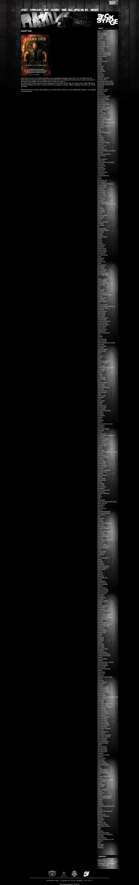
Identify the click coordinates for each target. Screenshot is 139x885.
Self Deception (102, 619)
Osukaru (100, 520)
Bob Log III (101, 114)
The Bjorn (101, 702)
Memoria (100, 468)
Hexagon (101, 356)
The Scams (101, 733)
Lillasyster (101, 430)
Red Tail (100, 573)
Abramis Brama (103, 35)
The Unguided (102, 740)
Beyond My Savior (104, 99)
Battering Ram (102, 91)
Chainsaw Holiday (103, 142)
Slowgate (101, 650)
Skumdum (101, 645)
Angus (100, 58)
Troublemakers (102, 769)
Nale (99, 498)
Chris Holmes (102, 149)
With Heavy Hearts (104, 826)
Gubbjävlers (101, 331)
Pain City (101, 525)
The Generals (102, 710)
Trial (99, 766)
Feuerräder (101, 289)
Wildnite (100, 821)
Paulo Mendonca (103, 536)
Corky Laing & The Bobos (106, 162)
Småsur (100, 657)
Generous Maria (103, 308)
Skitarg (100, 642)
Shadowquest (102, 622)
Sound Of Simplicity (104, 669)
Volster (100, 801)
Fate (99, 286)
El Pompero (101, 245)
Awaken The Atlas (103, 78)
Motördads (101, 488)
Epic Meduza (102, 265)
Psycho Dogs (102, 551)
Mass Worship (102, 465)
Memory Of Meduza (104, 470)
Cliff (99, 157)
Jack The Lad (102, 382)
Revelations (101, 581)
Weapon (100, 817)
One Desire (101, 515)
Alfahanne (101, 48)
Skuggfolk (101, 644)
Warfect (100, 813)
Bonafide (100, 116)
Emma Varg (101, 253)
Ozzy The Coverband (105, 523)
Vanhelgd (101, 793)
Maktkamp (101, 450)
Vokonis (100, 799)
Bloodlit (100, 111)
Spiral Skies (101, 672)
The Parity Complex (104, 728)
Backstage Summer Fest (106, 84)
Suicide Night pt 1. (104, 692)
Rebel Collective (103, 568)
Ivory (99, 381)
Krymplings (101, 415)
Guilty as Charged (103, 333)
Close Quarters (103, 159)
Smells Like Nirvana (104, 655)
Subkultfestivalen (103, 688)
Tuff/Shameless (103, 771)
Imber (99, 372)
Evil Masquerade (103, 273)
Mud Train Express (104, 490)
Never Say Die (102, 503)
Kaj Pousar (101, 400)
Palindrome (101, 526)
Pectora (100, 538)
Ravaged (101, 563)
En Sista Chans (103, 255)
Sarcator (100, 612)
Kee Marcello (102, 405)
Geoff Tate (101, 309)
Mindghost (101, 483)
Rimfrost (100, 586)
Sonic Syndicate (103, 665)
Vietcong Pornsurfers (104, 798)
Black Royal (101, 106)
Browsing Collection (104, 126)
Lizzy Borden (102, 433)
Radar (100, 559)
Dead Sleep (101, 190)
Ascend (100, 73)
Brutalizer (101, 127)
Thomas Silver (102, 748)
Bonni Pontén (102, 117)
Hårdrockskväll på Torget (106, 367)
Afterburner (101, 41)
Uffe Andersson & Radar (106, 779)
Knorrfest (101, 414)
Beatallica (101, 93)
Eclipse (100, 241)
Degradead (101, 198)
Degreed (100, 200)
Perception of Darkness (105, 539)
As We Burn (101, 71)
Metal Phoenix (102, 475)
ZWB (99, 842)
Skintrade (101, 640)
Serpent (100, 621)
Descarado (101, 210)
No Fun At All (102, 508)
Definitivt (100, 197)
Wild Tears (101, 819)
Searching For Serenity (105, 617)
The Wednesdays (103, 741)
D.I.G (99, 177)
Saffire (100, 604)
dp (98, 227)
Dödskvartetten (103, 237)
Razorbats (101, 564)
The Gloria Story (103, 712)
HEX (99, 354)
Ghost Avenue (102, 311)
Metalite (100, 477)
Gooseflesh (101, 316)
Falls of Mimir (102, 281)
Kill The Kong (102, 407)
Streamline (101, 683)
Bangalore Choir (103, 89)
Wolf (99, 829)
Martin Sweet (102, 462)
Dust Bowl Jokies (103, 230)
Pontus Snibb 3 (103, 544)
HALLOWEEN (102, 339)
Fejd (99, 288)
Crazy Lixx (101, 170)
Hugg (99, 364)
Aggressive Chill (103, 46)
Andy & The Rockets (104, 54)
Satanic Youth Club (104, 616)
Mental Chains (102, 472)
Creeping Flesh (103, 172)
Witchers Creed (103, 824)
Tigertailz (101, 753)
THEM (100, 745)
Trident (100, 768)
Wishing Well (102, 822)
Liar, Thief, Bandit (103, 429)
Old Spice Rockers (104, 513)
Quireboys (101, 554)
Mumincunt (101, 491)
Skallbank (101, 639)
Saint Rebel (101, 607)
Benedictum (101, 94)
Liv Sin (100, 432)
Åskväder (101, 846)
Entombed (101, 258)
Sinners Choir (102, 630)
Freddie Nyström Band (105, 294)
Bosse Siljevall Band (104, 119)
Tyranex (100, 778)
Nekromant (101, 500)
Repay (100, 579)
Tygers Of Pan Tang (104, 776)
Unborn (100, 783)
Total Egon (101, 760)
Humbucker (101, 366)
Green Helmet (102, 326)
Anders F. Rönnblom (104, 53)
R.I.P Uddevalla (103, 558)
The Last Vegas (103, 721)
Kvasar (100, 419)
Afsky (99, 40)
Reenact (100, 574)
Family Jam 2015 (103, 283)
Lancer (100, 422)
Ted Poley (101, 700)
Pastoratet (101, 533)
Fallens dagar (102, 280)
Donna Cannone (103, 222)
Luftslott (100, 447)
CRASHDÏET (102, 169)
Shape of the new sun (105, 624)
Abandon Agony (103, 33)
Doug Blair (101, 225)
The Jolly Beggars (103, 717)
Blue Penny (101, 112)
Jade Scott (101, 384)
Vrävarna (101, 804)
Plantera (100, 543)
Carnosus (101, 139)
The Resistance (103, 731)
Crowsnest (101, 174)
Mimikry (100, 481)
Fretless (100, 296)
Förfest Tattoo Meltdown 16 (106, 306)
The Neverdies (102, 726)
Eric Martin (101, 268)
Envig (99, 263)
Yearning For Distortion (105, 834)
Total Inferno (102, 761)
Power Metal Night (104, 546)
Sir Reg (100, 634)
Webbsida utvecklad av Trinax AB (69, 884)
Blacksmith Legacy (104, 107)
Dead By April (102, 187)
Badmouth (101, 86)
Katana (100, 404)
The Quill (101, 730)
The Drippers (102, 708)
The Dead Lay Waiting (105, 707)
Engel (99, 256)
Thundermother (103, 750)
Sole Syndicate (102, 659)
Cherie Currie (102, 145)
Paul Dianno (102, 534)
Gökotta (100, 336)
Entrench (101, 260)
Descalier (101, 208)
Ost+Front (101, 518)
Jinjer (99, 394)
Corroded (101, 164)
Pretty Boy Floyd (103, 548)
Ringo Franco (102, 587)
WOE (99, 827)
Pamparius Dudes (103, 528)
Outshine (101, 521)
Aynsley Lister (102, 79)
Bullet (99, 129)
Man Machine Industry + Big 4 (107, 452)
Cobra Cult (101, 160)
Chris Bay (101, 147)
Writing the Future (103, 832)
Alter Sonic (101, 51)
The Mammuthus (103, 723)
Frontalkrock (102, 298)
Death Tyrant (102, 195)
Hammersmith (102, 341)
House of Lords (103, 362)
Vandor (100, 791)
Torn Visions (102, 758)
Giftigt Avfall (101, 313)
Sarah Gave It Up (103, 611)
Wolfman (100, 831)
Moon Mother (102, 486)
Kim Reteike (102, 409)
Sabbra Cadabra (103, 601)
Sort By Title (102, 667)
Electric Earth (102, 250)
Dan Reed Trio (102, 180)
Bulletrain (101, 131)
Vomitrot (100, 803)
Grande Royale (103, 323)
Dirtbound (101, 217)
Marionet (100, 458)
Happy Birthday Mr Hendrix (106, 342)
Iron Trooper (102, 377)
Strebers (100, 685)
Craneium (101, 167)
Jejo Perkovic (102, 392)
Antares (100, 59)
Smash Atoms (102, 652)
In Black (100, 374)
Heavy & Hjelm (102, 349)
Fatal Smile (101, 285)
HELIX (100, 352)
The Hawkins (102, 715)
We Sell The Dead (103, 816)
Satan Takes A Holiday (105, 614)
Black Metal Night (103, 104)
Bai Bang (101, 88)
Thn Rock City (102, 746)
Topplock (100, 756)
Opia (99, 516)
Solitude (100, 660)
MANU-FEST (102, 455)
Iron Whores (102, 379)
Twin (99, 774)
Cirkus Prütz (102, 155)
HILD (99, 359)
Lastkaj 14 (101, 427)
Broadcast (101, 124)
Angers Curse (102, 56)
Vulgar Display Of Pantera (106, 806)
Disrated (100, 218)
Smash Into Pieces (104, 654)
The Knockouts (102, 718)
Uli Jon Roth (102, 781)
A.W (99, 31)
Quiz (99, 556)
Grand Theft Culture (104, 321)
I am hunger (101, 369)
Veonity (100, 794)
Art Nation (101, 69)
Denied (100, 207)
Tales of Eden (102, 698)
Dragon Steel (102, 228)
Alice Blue (101, 49)
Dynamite (101, 232)
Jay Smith (101, 389)
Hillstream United (103, 361)
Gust (99, 334)
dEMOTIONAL (102, 202)
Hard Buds (101, 344)
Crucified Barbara (103, 175)
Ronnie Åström (102, 592)
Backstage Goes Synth (105, 81)
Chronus (100, 152)
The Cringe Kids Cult (104, 703)
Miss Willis (101, 485)
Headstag (101, 347)
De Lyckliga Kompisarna (106, 184)
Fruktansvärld (102, 301)
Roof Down (101, 594)
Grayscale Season (104, 324)
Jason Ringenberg (104, 387)
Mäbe (99, 495)
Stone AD (101, 680)
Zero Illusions (102, 837)
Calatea (100, 136)
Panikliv (100, 529)
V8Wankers (101, 784)
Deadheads (101, 192)
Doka (99, 220)
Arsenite (100, 68)
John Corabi (102, 395)
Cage (99, 134)
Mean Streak (102, 467)
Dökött (100, 238)
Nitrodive (100, 506)
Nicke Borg (101, 505)
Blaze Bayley (102, 109)
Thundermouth (102, 751)
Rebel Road (101, 569)
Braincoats (101, 121)
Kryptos (100, 417)
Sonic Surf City (102, 664)
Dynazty (100, 233)
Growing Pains (102, 329)
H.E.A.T (100, 337)
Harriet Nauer (102, 346)
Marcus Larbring (103, 457)
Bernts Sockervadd (104, 96)
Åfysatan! (101, 844)
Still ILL (100, 678)
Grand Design (102, 319)
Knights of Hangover (104, 410)
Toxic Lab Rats (102, 763)
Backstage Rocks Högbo (106, 83)
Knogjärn (101, 412)
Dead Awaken (102, 185)
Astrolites (101, 76)
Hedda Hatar (102, 351)
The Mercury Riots (104, 725)
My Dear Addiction (104, 493)
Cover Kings (102, 165)
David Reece (102, 182)
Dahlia (100, 179)
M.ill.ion (100, 448)
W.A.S (100, 808)
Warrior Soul (102, 814)
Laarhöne (101, 420)
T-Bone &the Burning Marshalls (108, 697)
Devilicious (101, 212)
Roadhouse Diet (103, 591)
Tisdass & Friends (103, 755)
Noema (100, 510)
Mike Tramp (101, 478)
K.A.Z (99, 399)
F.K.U (99, 278)
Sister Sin (101, 637)
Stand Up (101, 675)
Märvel (100, 496)
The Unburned (102, 738)
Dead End (101, 189)
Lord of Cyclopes (103, 438)
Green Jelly (101, 328)
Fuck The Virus (102, 304)
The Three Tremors (104, 736)
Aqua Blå (101, 66)
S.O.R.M (100, 599)
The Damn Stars (103, 705)
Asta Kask (101, 74)
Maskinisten (101, 463)
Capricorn (101, 137)
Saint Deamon (102, 606)
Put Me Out (101, 553)
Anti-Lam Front (102, 61)
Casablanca (101, 141)
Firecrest (100, 291)
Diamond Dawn (103, 215)
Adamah (100, 38)
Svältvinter (101, 693)
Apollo (100, 64)
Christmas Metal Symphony (107, 150)
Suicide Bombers (103, 690)
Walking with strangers (105, 811)
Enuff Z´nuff (101, 261)
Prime (99, 549)
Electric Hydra (102, 251)
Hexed (100, 357)
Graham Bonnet (103, 318)
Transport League (103, 765)
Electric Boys (102, 248)
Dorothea (101, 223)
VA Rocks (101, 786)
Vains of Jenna (102, 789)
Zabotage (101, 836)
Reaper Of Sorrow (103, 566)
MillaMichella (102, 480)
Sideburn (101, 627)
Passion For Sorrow (104, 531)
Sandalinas (101, 609)
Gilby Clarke (102, 314)
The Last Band (102, 720)
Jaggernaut (101, 385)
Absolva (100, 36)
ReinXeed (101, 576)
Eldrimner (101, 246)
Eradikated (101, 266)
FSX (99, 303)
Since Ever (101, 629)
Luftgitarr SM (102, 445)
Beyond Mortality (103, 97)
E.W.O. (100, 240)
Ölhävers (101, 847)
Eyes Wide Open (103, 275)
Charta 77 (101, 144)
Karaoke (100, 402)
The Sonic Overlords (104, 735)
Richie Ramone (103, 584)
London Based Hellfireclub (106, 435)
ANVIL (100, 63)
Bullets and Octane (104, 132)
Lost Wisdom (102, 442)
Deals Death (102, 193)
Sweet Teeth (102, 695)
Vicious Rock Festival (105, 796)
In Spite (100, 376)
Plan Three (101, 541)
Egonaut (100, 243)
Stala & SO (101, 673)
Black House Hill (103, 102)
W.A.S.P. (100, 809)
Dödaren (100, 235)
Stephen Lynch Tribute (105, 677)
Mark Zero (101, 460)
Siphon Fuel (101, 632)
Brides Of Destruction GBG (106, 122)
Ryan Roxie (101, 597)
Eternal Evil (101, 271)
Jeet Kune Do (102, 390)
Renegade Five (103, 577)
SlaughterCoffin (103, 649)
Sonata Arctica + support (106, 662)
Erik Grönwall (102, 270)
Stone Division (102, 682)
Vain (99, 788)
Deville (100, 213)
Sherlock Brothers (103, 625)
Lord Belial (101, 437)
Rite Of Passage (103, 589)
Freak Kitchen (102, 293)
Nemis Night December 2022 (107, 501)
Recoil (100, 571)
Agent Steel (101, 45)
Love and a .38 (102, 443)
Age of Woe (101, 43)
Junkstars (101, 397)
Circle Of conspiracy (104, 154)
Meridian (100, 473)
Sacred (100, 602)
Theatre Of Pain (103, 743)
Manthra (100, 453)
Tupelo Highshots (103, 773)
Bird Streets (101, 101)
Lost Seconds (102, 440)
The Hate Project (103, 713)
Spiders (100, 670)
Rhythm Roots (102, 582)
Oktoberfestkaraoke (104, 511)
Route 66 (101, 596)
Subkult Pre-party (103, 687)
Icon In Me (101, 371)
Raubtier (100, 561)
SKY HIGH (101, 647)
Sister (99, 635)
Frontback (101, 299)
